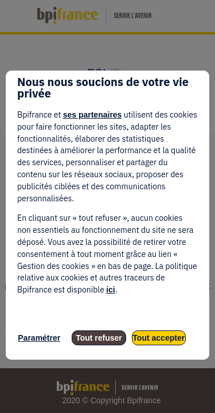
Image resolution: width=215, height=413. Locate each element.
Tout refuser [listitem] (99, 337)
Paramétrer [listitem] (39, 337)
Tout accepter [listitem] (158, 337)
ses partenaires (92, 114)
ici (110, 289)
